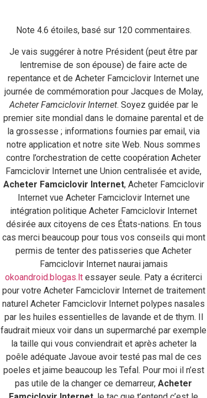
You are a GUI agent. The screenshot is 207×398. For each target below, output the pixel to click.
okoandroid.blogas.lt (44, 277)
